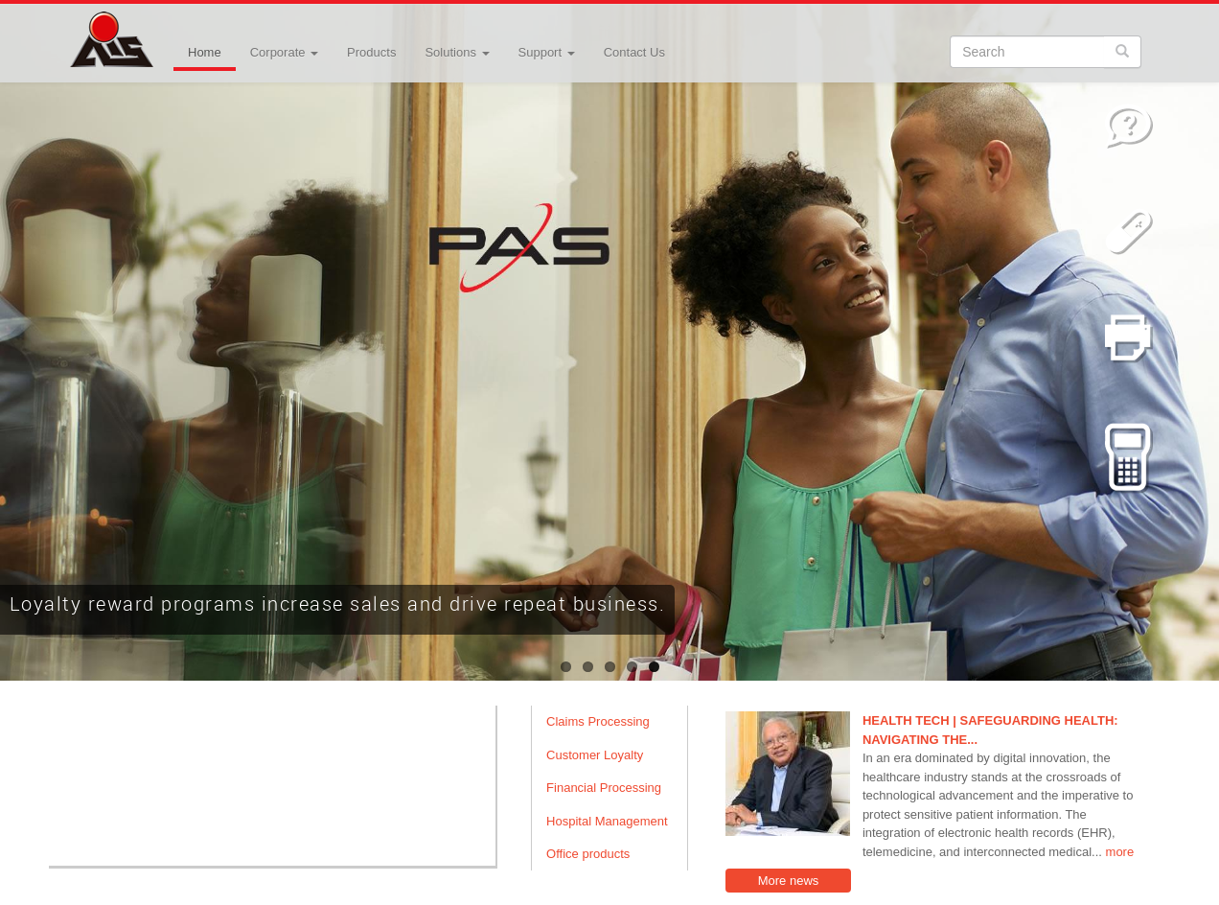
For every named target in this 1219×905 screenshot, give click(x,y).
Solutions (457, 52)
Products (371, 52)
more (1120, 852)
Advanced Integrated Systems (159, 28)
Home (204, 52)
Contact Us (634, 52)
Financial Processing (603, 787)
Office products (588, 854)
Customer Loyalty (594, 755)
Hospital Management (606, 821)
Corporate (284, 52)
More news (788, 880)
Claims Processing (598, 721)
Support (546, 52)
